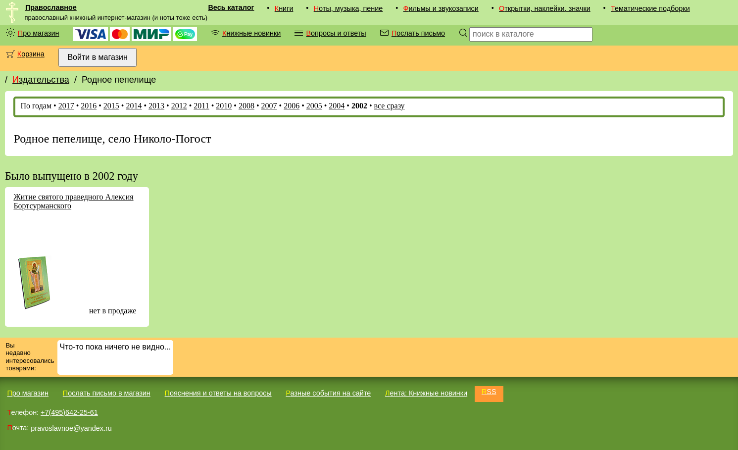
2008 (246, 105)
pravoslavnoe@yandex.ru (71, 428)
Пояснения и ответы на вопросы (218, 393)
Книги (284, 8)
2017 (66, 105)
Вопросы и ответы (336, 33)
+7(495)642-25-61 (69, 412)
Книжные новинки (251, 33)
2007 (269, 105)
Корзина (31, 54)
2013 (156, 105)
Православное (51, 7)
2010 (224, 105)
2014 (134, 105)
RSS (489, 392)
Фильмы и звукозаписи (441, 8)
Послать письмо (418, 33)
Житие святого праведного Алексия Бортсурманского (73, 201)
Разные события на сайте (328, 393)
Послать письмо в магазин (106, 393)
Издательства (40, 80)
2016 (89, 105)
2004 (336, 105)
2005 (314, 105)
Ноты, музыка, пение (348, 8)
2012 (179, 105)
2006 (291, 105)
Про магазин (38, 33)
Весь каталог (231, 7)
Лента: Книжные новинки (426, 393)
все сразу (389, 105)
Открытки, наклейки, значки (544, 8)
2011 (201, 105)
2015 (111, 105)
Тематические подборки (650, 8)
